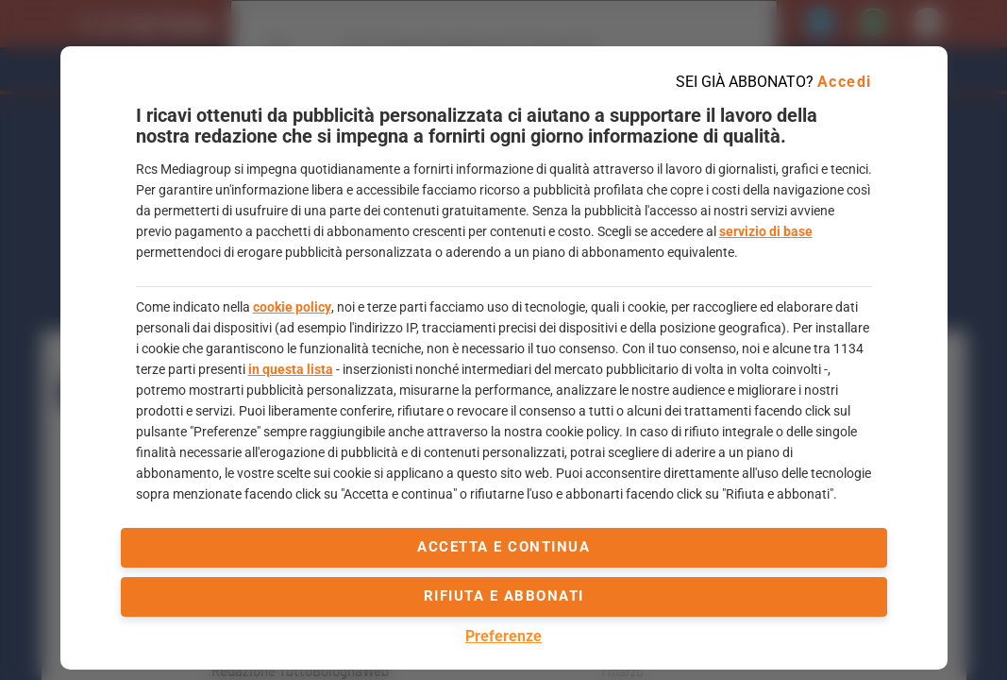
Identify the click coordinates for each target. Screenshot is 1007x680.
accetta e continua (503, 546)
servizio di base (766, 231)
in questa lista (290, 369)
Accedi (844, 82)
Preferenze (503, 636)
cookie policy (292, 306)
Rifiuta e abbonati (504, 595)
